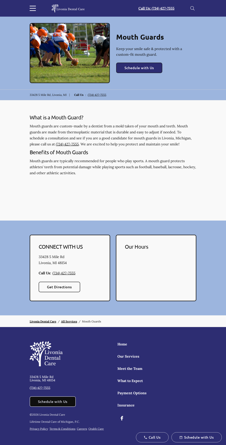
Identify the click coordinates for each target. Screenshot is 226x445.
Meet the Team (129, 368)
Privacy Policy (39, 428)
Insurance (126, 405)
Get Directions (59, 287)
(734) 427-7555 (97, 95)
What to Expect (130, 380)
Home (122, 344)
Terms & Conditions (62, 428)
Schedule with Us (139, 67)
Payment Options (132, 393)
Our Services (128, 356)
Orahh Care (96, 428)
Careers (82, 428)
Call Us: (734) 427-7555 (156, 8)
